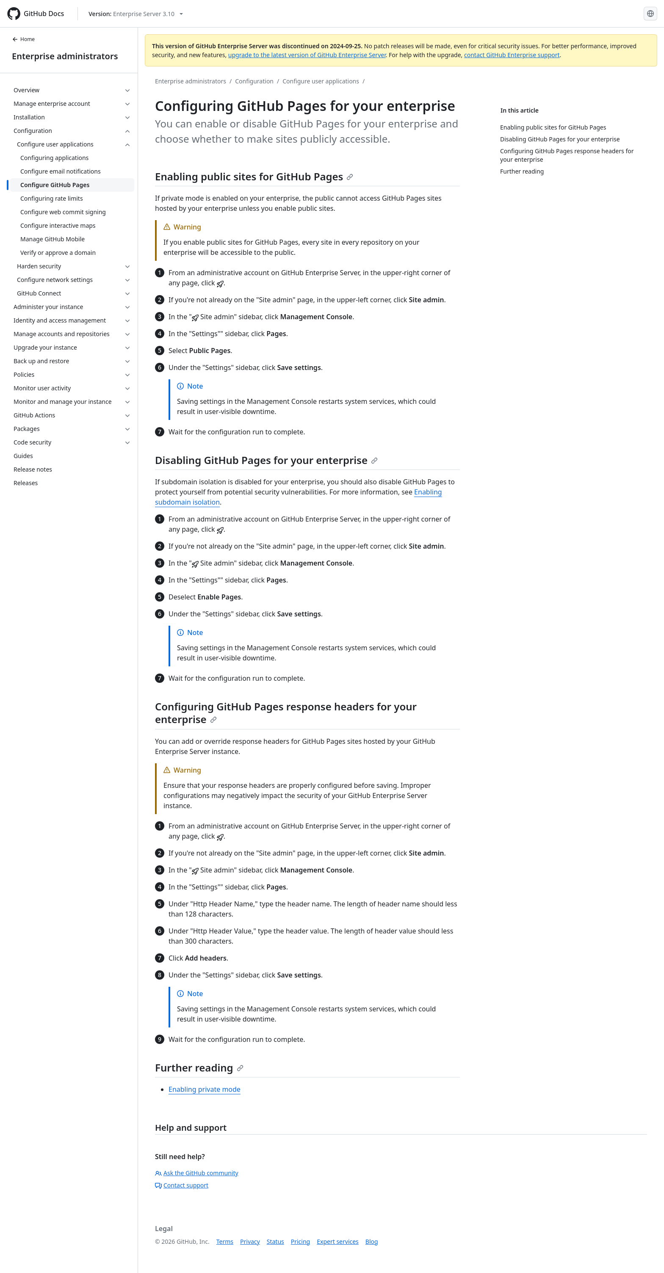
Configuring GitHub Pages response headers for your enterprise (286, 712)
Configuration (254, 81)
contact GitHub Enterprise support (512, 55)
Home (23, 39)
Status (275, 1241)
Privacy (250, 1241)
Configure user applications (320, 81)
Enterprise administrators (65, 56)
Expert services (338, 1241)
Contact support (181, 1185)
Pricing (300, 1241)
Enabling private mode (205, 1089)
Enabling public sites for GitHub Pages (254, 176)
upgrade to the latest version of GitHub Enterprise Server (307, 55)
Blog (371, 1241)
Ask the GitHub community (196, 1173)
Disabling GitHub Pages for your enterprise (266, 460)
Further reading (199, 1067)
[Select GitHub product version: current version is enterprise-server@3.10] (136, 13)
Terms (224, 1241)
